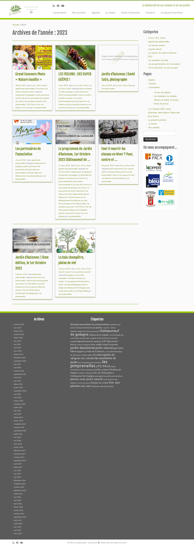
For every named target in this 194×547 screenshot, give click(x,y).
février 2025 (18, 331)
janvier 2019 (18, 421)
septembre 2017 (20, 460)
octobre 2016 (19, 487)
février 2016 (18, 507)
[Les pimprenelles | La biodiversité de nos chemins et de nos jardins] (22, 9)
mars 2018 (18, 444)
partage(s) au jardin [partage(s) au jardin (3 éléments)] (103, 376)
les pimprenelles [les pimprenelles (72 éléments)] (89, 363)
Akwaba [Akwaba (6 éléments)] (74, 324)
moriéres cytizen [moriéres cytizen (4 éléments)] (101, 369)
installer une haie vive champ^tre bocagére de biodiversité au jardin (73, 281)
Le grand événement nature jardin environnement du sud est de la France (73, 181)
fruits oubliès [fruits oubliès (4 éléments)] (96, 344)
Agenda (96, 12)
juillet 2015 (18, 523)
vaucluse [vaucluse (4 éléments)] (95, 386)
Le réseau (110, 12)
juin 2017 (17, 470)
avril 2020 (17, 397)
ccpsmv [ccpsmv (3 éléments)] (106, 327)
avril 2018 (17, 440)
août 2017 (18, 464)
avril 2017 (17, 477)
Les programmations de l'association (164, 64)
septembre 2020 (20, 391)
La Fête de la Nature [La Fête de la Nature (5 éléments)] (94, 351)
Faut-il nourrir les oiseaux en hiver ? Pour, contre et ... (117, 154)
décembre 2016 (20, 480)
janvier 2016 (18, 510)
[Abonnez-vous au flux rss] (55, 6)
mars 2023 (18, 351)
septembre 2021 (20, 374)
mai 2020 (17, 394)
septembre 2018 (20, 431)
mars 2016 (18, 504)
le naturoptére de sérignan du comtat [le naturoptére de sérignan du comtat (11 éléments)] (92, 356)
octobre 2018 (19, 427)
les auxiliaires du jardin (34, 101)
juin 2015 (17, 527)
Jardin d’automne (130, 12)
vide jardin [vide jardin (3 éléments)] (104, 386)
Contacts (150, 12)
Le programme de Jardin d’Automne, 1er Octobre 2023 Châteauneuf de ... (75, 154)
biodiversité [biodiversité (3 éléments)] (80, 327)
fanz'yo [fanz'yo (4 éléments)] (73, 344)
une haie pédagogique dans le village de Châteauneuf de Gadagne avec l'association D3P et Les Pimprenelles (74, 287)
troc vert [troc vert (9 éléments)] (86, 386)
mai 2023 (17, 344)
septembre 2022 (20, 361)
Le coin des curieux (156, 45)
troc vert (26, 107)
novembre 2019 (20, 404)
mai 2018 (17, 437)
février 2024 (18, 338)
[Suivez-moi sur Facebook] (59, 6)
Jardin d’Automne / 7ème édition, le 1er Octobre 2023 (32, 262)
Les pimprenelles (39, 107)
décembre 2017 (20, 450)
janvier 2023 (18, 354)
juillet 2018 (18, 434)
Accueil (15, 24)
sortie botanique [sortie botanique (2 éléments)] (83, 383)
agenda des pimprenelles (25, 88)
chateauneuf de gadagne (25, 95)
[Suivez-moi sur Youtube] (63, 6)
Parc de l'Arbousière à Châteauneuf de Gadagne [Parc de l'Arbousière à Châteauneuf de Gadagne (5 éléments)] (92, 374)
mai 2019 (17, 411)
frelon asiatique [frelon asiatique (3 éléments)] (83, 344)
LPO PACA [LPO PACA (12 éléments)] (103, 366)
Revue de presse (161, 103)
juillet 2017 (18, 467)
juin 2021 (17, 381)
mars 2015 (18, 533)
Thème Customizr (120, 543)
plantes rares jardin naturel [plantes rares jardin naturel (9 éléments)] (86, 379)
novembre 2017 (20, 454)
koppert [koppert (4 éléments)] (80, 351)
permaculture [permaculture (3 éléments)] (116, 376)
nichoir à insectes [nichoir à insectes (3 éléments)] (85, 373)
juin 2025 (17, 328)
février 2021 (18, 384)
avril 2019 (17, 414)
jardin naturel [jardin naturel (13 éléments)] (104, 348)
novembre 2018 (20, 424)
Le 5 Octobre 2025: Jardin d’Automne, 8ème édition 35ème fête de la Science (164, 112)
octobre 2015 (19, 514)
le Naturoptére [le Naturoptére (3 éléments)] (87, 355)
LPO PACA (31, 104)
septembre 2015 (20, 517)
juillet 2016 (18, 494)
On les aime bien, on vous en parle (163, 67)
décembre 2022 (20, 357)
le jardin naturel (64, 272)
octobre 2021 (19, 371)
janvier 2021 (18, 387)
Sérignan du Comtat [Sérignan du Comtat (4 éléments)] (99, 382)
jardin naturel (21, 98)
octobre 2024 (19, 334)
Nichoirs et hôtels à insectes (166, 100)
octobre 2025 (19, 324)
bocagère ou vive (72, 275)
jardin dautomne (42, 95)
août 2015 (18, 520)
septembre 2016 (20, 490)
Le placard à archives (172, 12)
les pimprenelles (70, 95)
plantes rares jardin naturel (69, 213)
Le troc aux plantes (162, 92)
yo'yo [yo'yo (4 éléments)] (111, 386)
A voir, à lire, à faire (39, 85)
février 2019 (18, 417)
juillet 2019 (18, 407)
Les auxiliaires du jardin (81, 272)
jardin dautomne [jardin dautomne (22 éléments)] (82, 347)
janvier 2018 (18, 447)
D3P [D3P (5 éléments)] (104, 341)
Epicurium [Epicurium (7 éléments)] (112, 341)
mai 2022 (17, 364)
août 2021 (18, 377)
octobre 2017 (19, 457)
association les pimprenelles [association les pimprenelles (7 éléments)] (94, 324)
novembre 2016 (20, 484)
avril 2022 (17, 367)
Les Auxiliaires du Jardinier (165, 96)
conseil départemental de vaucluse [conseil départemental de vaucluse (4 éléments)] (85, 341)
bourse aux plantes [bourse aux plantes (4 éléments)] (94, 327)
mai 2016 (17, 497)
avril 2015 (17, 530)
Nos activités (79, 12)
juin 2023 (17, 341)
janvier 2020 (18, 401)
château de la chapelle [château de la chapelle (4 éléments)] (99, 334)
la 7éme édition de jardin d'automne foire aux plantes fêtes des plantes (30, 286)
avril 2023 (17, 348)
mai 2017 (17, 474)
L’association (59, 12)
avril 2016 (17, 500)
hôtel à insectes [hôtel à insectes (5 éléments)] (110, 344)
